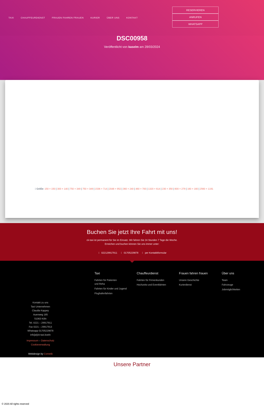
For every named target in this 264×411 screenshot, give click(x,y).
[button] (195, 10)
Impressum (32, 340)
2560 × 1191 (206, 188)
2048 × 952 (115, 188)
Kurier (95, 17)
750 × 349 (75, 188)
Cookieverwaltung (40, 344)
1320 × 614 (154, 188)
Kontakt (132, 17)
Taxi (11, 17)
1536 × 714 (101, 188)
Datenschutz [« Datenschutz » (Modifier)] (47, 340)
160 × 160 (192, 188)
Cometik (48, 353)
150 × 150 (50, 188)
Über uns (113, 17)
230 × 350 (167, 188)
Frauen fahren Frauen (68, 17)
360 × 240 (128, 188)
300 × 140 (62, 188)
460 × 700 (140, 188)
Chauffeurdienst (33, 17)
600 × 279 (180, 188)
